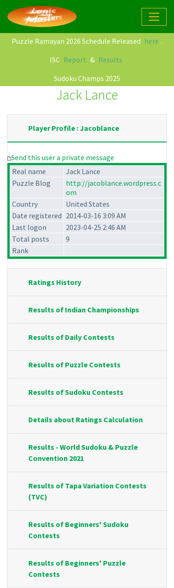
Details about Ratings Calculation (85, 419)
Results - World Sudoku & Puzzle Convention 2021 (83, 452)
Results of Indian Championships (83, 309)
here (151, 41)
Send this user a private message (62, 157)
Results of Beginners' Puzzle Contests (77, 568)
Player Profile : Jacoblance (73, 128)
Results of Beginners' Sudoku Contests (78, 530)
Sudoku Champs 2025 (87, 78)
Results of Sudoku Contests (75, 392)
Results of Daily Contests (71, 337)
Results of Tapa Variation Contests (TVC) (87, 491)
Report (75, 59)
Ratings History (54, 282)
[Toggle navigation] (154, 17)
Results (110, 59)
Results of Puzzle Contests (74, 364)
